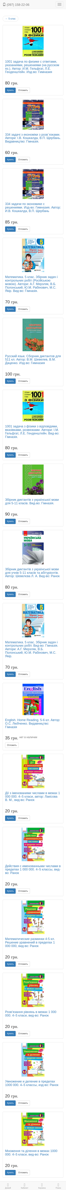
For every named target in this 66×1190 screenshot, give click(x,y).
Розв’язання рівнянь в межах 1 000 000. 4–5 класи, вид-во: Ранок (30, 1013)
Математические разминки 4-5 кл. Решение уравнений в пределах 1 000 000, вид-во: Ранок (30, 942)
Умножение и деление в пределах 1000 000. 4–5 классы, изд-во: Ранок (31, 1083)
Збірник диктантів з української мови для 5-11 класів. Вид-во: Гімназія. (32, 501)
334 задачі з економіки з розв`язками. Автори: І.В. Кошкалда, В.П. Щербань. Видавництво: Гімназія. (33, 138)
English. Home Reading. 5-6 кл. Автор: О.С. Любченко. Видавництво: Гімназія (32, 723)
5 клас (10, 18)
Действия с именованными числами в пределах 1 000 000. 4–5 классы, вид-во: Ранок (33, 869)
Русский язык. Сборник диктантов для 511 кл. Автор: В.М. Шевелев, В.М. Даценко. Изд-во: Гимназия (33, 359)
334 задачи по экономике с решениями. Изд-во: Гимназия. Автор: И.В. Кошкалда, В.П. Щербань (33, 207)
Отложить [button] (23, 90)
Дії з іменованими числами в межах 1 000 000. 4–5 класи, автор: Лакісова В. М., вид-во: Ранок (32, 796)
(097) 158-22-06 (16, 5)
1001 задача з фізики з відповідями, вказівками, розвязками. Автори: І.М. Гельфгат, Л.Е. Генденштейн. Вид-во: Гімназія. (32, 431)
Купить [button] (10, 90)
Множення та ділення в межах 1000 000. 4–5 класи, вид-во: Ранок (31, 1152)
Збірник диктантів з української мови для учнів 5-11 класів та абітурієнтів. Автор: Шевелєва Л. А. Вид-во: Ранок (32, 572)
